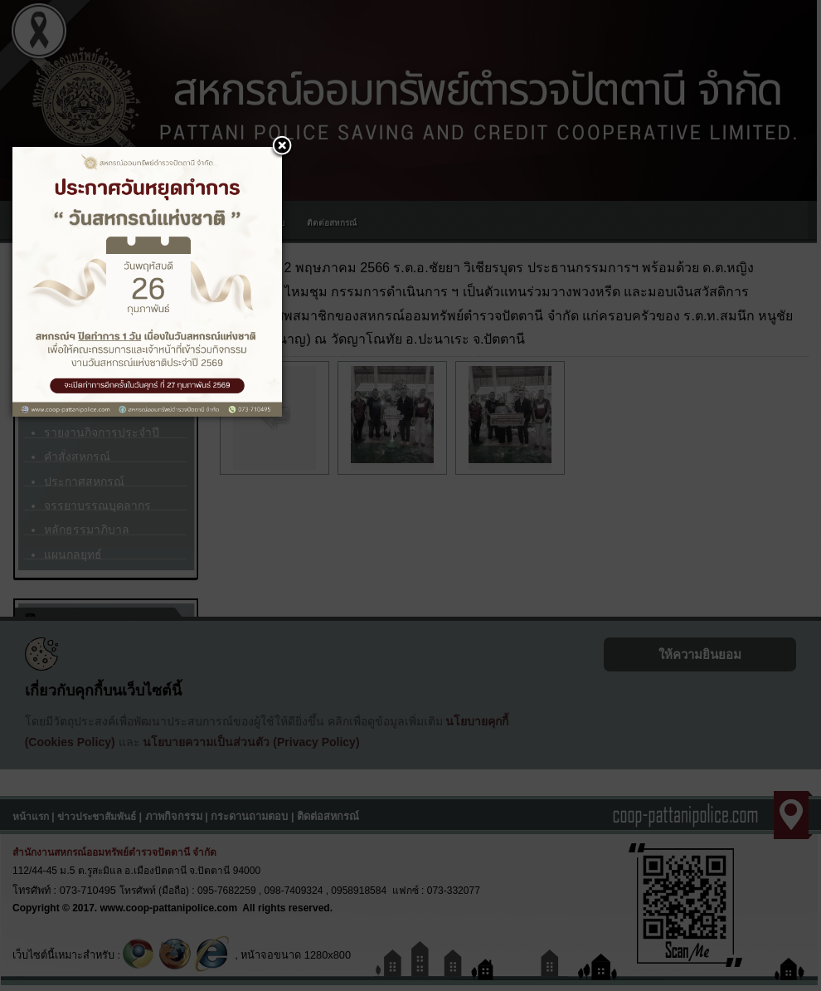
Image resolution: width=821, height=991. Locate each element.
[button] (282, 146)
